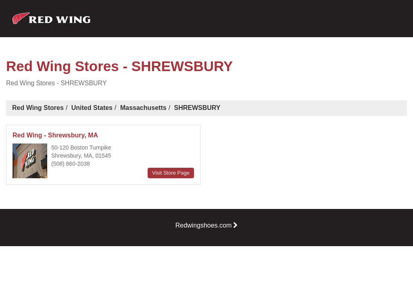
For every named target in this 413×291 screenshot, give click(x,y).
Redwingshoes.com (206, 225)
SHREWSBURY (197, 107)
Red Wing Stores (38, 107)
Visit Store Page (171, 173)
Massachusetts (143, 107)
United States (92, 107)
